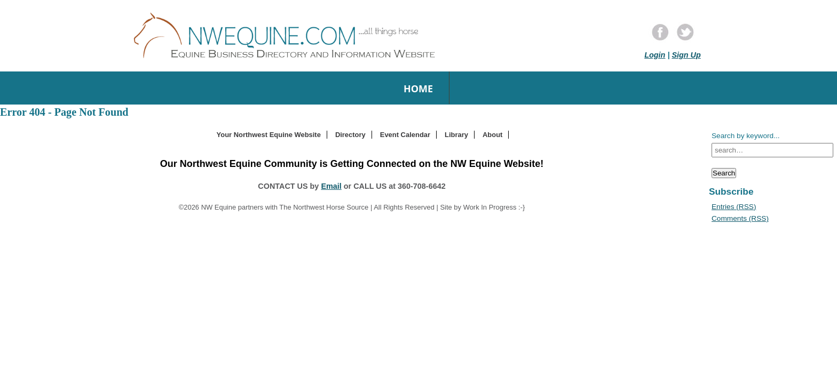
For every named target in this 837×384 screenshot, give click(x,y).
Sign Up (686, 55)
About (492, 135)
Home (418, 88)
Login (654, 55)
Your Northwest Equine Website (269, 135)
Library (456, 135)
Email (331, 186)
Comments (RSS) (740, 218)
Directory (350, 135)
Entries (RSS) (734, 207)
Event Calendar (405, 135)
